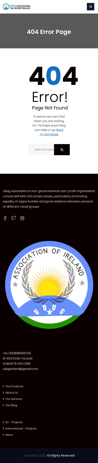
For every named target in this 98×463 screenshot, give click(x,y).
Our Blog (11, 405)
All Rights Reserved (61, 455)
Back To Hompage (52, 132)
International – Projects (21, 428)
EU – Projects (14, 422)
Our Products (14, 386)
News (9, 435)
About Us (12, 392)
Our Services (14, 399)
